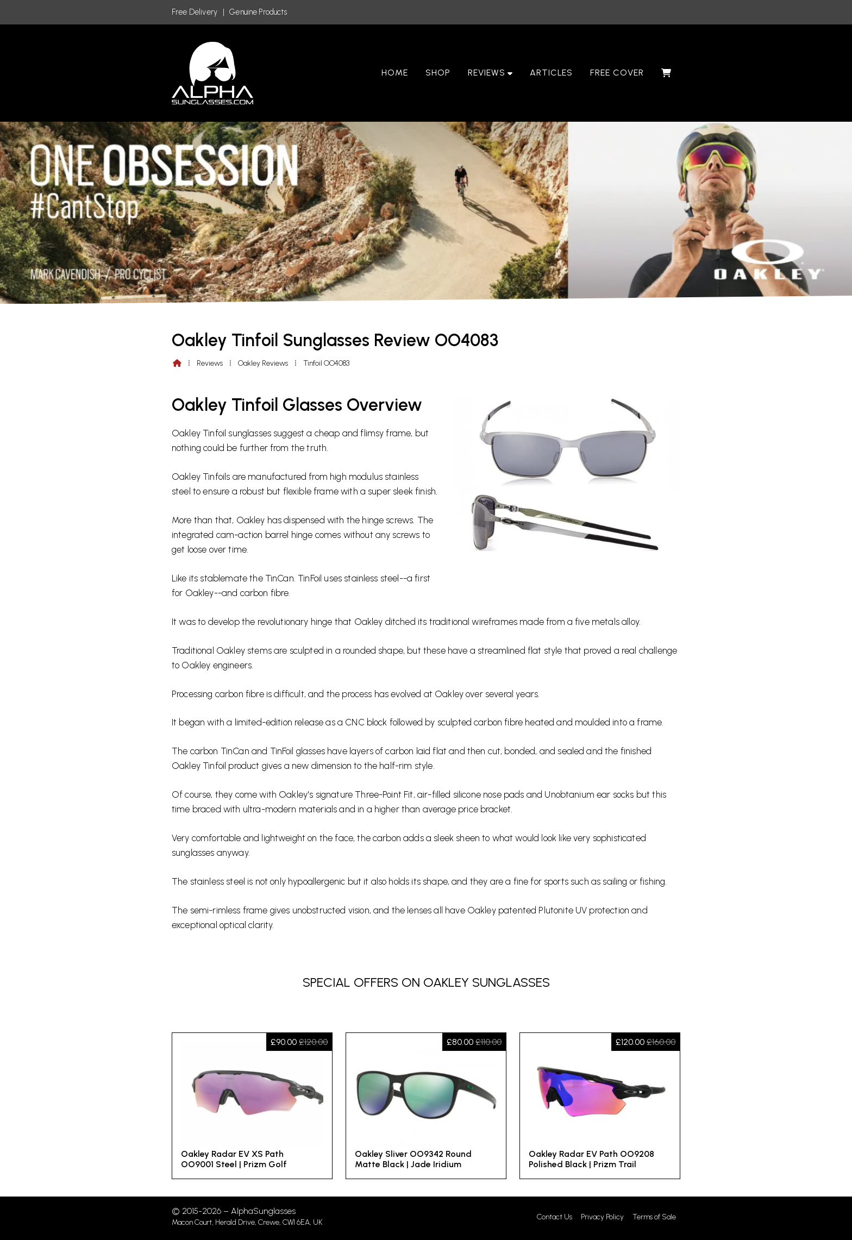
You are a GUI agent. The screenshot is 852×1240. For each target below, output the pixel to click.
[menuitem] (666, 73)
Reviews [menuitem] (486, 72)
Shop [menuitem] (437, 72)
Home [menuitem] (394, 72)
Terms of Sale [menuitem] (654, 1217)
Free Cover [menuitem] (617, 72)
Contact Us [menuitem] (554, 1217)
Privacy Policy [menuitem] (602, 1217)
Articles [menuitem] (551, 72)
